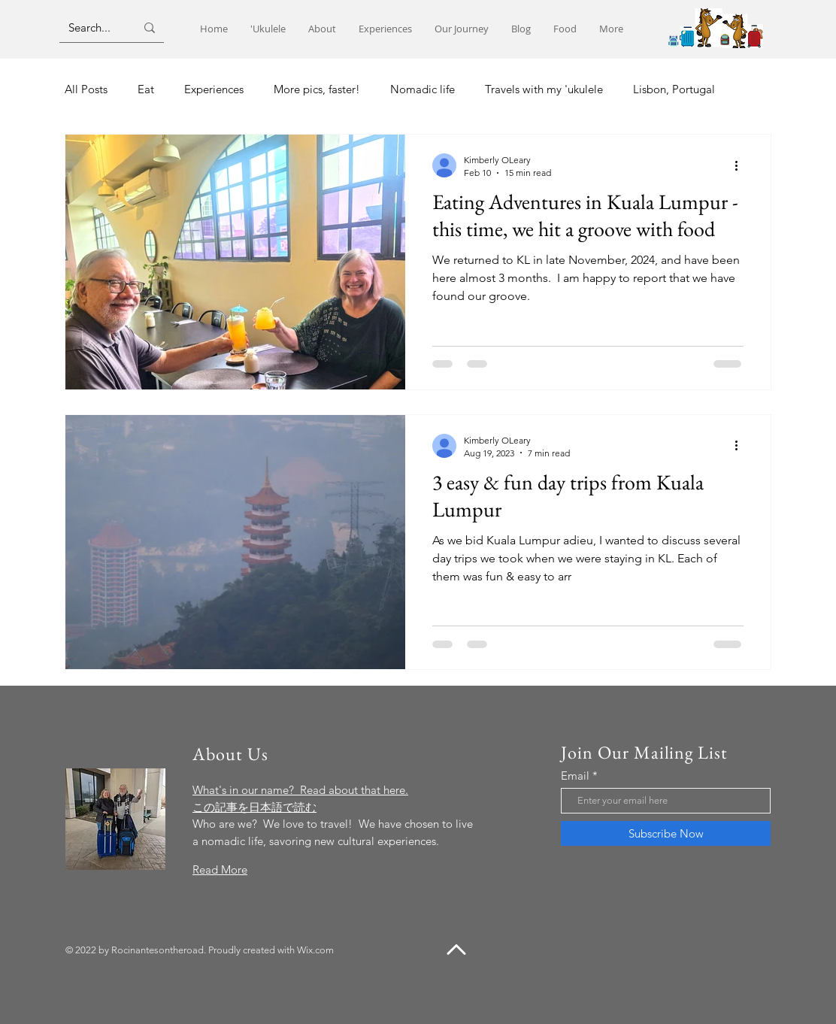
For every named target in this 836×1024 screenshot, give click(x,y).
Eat (146, 89)
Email (575, 775)
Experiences (214, 89)
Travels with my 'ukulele (544, 89)
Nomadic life (422, 89)
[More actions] (741, 165)
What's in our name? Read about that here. (300, 790)
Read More (219, 869)
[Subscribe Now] (666, 833)
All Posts (86, 89)
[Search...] (90, 27)
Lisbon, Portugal (674, 89)
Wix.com (315, 950)
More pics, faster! (317, 89)
